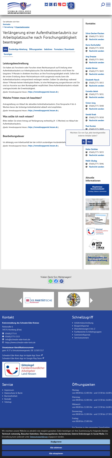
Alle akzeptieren (56, 453)
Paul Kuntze (91, 126)
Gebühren (48, 49)
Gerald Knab (91, 114)
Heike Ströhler (92, 149)
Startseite (6, 24)
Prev (19, 300)
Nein (90, 142)
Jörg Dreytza (91, 56)
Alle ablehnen (56, 447)
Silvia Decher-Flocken (95, 33)
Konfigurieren (56, 441)
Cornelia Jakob (92, 91)
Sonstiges (8, 54)
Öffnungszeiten (35, 49)
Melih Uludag (91, 161)
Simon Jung (91, 103)
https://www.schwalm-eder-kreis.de (20, 342)
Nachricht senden (96, 39)
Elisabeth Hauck (92, 79)
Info (5, 49)
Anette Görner (92, 68)
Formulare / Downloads (64, 49)
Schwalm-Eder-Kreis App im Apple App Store (22, 355)
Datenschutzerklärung (39, 436)
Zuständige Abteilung (18, 49)
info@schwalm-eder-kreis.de (17, 339)
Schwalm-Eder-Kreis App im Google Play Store (23, 358)
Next (92, 300)
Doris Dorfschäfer (93, 45)
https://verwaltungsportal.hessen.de (43, 92)
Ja (83, 142)
